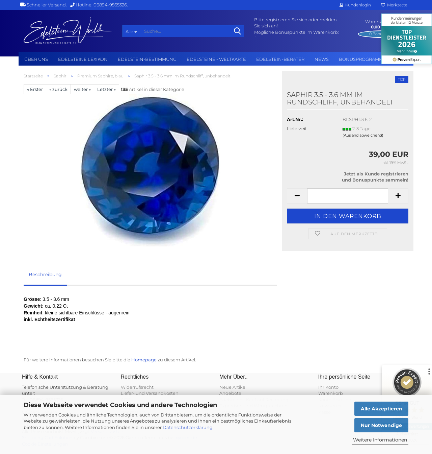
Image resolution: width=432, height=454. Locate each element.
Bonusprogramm (361, 59)
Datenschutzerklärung (188, 427)
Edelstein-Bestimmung (147, 59)
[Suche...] (131, 31)
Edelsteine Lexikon (83, 59)
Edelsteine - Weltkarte (216, 59)
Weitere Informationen (380, 440)
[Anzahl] (347, 196)
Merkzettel (394, 4)
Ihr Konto (328, 387)
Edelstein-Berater (280, 59)
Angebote (230, 393)
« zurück (58, 89)
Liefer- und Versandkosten (150, 393)
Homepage (144, 359)
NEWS (322, 59)
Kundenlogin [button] (355, 4)
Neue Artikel (232, 387)
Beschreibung (45, 274)
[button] (297, 196)
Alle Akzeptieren (381, 409)
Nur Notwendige (381, 425)
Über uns (36, 59)
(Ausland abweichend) (363, 135)
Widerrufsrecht (137, 387)
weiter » (82, 89)
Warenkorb (330, 393)
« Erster (35, 89)
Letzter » (106, 89)
